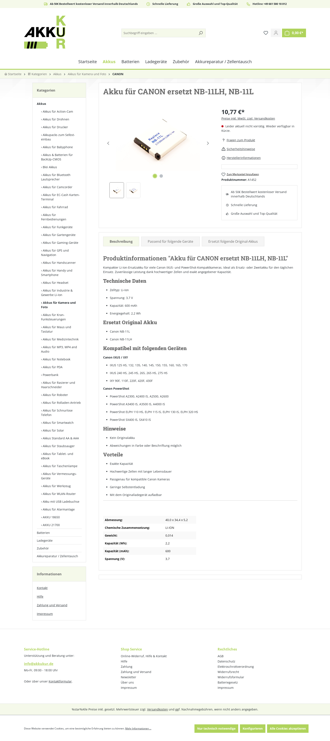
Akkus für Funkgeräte (58, 227)
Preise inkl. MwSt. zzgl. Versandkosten (248, 118)
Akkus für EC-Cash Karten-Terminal (60, 197)
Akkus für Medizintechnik (61, 339)
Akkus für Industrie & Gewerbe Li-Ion (57, 292)
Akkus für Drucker (55, 127)
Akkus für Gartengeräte (59, 235)
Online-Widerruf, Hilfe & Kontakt (144, 656)
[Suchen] (200, 33)
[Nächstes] (208, 143)
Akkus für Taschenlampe (60, 466)
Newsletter (128, 677)
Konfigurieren (253, 728)
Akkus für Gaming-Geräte (60, 243)
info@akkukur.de (38, 663)
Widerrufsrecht (228, 672)
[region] (158, 152)
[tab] (121, 241)
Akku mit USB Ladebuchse (61, 502)
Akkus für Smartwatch (58, 423)
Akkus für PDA (53, 367)
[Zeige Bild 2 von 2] (161, 176)
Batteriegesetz (228, 682)
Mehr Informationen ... (138, 728)
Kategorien (37, 74)
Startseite (12, 74)
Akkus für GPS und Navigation (55, 252)
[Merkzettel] (266, 33)
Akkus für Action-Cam (58, 111)
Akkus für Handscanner (59, 263)
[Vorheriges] (108, 143)
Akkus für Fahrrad (55, 207)
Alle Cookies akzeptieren (288, 728)
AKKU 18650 (51, 517)
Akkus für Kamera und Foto (58, 305)
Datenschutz (226, 661)
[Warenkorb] (294, 33)
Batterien (43, 533)
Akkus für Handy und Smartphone (56, 272)
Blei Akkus (50, 167)
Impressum (45, 614)
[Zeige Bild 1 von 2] (155, 176)
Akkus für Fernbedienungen (53, 217)
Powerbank (50, 375)
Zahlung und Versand (52, 605)
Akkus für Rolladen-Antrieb (62, 403)
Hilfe (40, 596)
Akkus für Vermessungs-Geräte (59, 476)
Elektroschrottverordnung (236, 667)
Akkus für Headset (55, 283)
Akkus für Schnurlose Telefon (57, 412)
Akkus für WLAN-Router (59, 494)
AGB (221, 656)
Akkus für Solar (53, 430)
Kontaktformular (60, 681)
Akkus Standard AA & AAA (61, 438)
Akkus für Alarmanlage (59, 509)
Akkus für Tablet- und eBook (57, 456)
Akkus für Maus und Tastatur (56, 329)
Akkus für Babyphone (58, 147)
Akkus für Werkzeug (57, 486)
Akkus (41, 104)
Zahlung (126, 667)
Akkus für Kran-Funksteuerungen (53, 317)
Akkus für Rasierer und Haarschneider (58, 385)
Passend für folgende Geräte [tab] (170, 241)
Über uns (127, 682)
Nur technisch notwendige (216, 728)
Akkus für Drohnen (56, 119)
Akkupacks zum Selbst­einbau (58, 137)
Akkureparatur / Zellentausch (57, 556)
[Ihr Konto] (276, 33)
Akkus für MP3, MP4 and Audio (59, 349)
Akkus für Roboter (55, 395)
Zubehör (43, 548)
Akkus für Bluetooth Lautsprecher (56, 177)
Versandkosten (157, 709)
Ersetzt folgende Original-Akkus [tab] (233, 241)
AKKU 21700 (51, 525)
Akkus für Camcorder (57, 187)
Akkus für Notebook (56, 359)
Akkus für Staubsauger (59, 446)
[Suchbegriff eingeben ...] (159, 33)
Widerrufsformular (231, 677)
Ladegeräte (45, 540)
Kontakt (42, 588)
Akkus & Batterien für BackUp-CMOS (57, 157)
